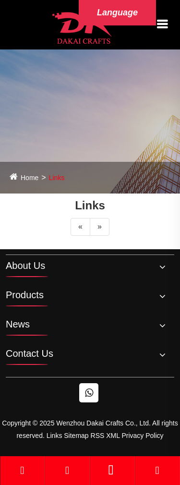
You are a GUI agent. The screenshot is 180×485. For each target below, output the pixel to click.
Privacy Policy (142, 435)
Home (29, 178)
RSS (98, 435)
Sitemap (76, 435)
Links (57, 178)
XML (113, 435)
